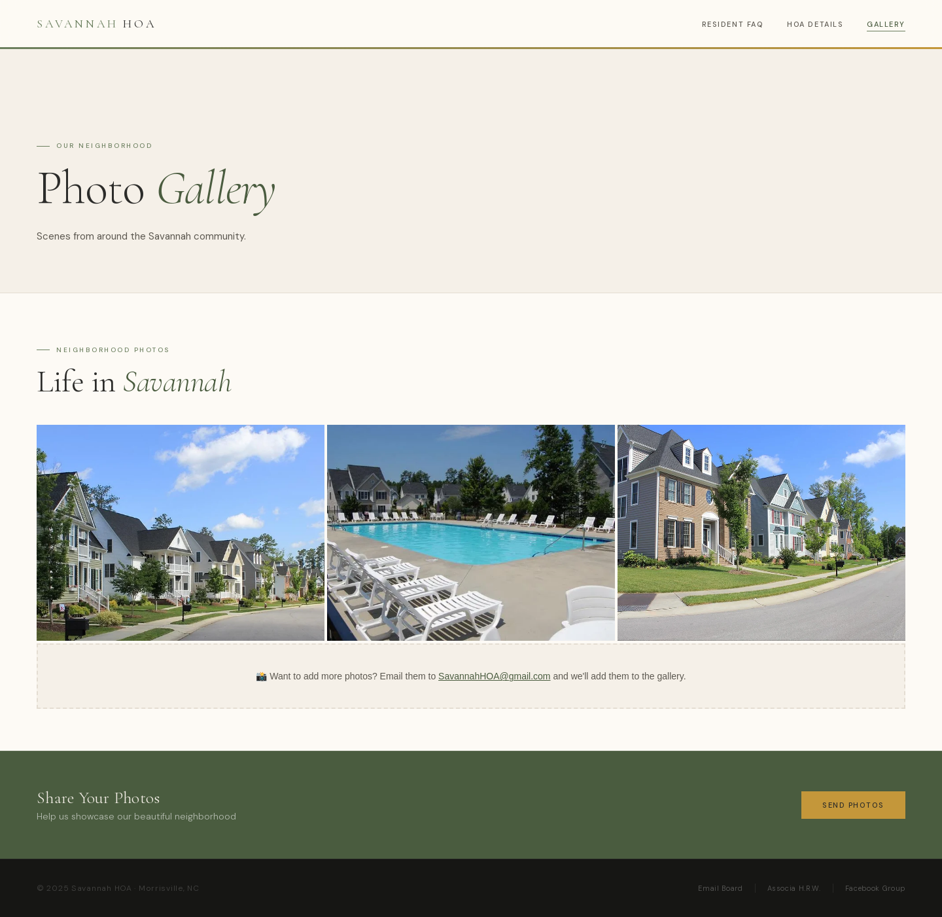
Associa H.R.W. (794, 888)
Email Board (720, 888)
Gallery (886, 24)
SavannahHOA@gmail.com (494, 676)
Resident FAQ (732, 24)
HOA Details (815, 24)
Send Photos (853, 805)
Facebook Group (875, 888)
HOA (96, 23)
